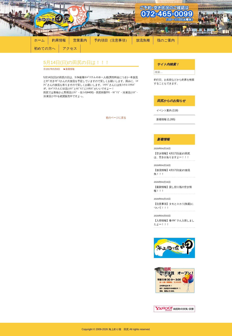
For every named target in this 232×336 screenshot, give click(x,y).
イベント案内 (164, 110)
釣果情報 (59, 40)
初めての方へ (45, 48)
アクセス (70, 48)
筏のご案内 (166, 40)
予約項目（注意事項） (111, 40)
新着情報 (70, 69)
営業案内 (80, 40)
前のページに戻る (116, 117)
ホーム (39, 40)
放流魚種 (143, 40)
